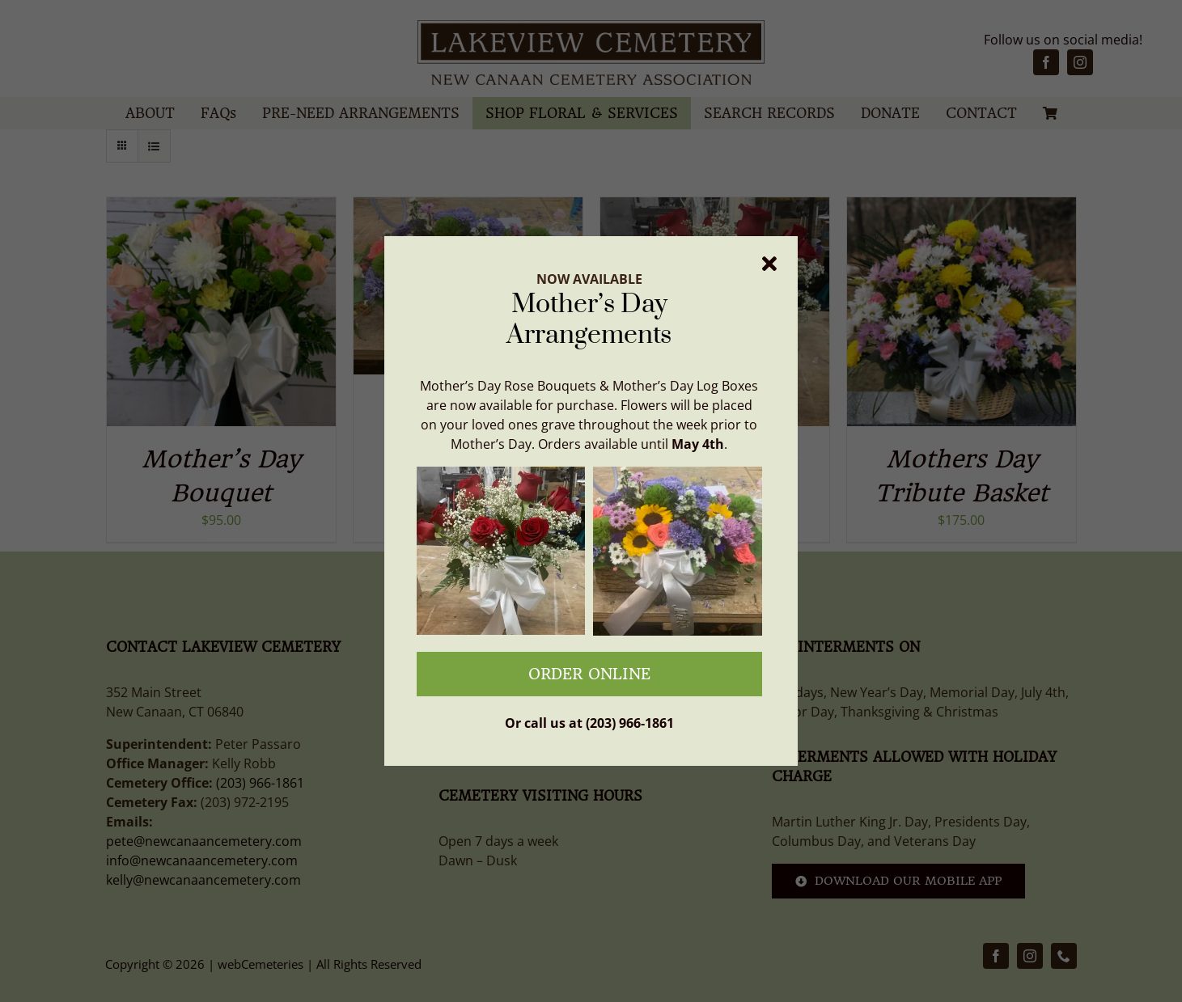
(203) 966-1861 (630, 723)
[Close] (769, 263)
